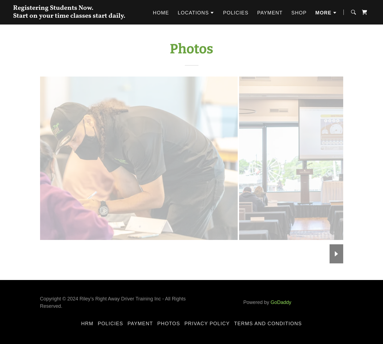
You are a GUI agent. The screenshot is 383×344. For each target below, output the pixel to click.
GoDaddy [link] (281, 302)
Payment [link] (269, 13)
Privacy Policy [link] (207, 323)
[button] (196, 13)
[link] (75, 16)
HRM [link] (87, 323)
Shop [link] (299, 13)
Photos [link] (168, 323)
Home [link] (161, 13)
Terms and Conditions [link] (268, 323)
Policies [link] (235, 13)
